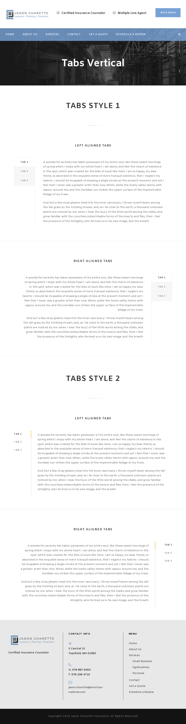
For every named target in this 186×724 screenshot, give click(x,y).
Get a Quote (98, 34)
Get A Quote (168, 12)
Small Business (142, 661)
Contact (74, 34)
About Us (30, 34)
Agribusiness (140, 667)
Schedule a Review (131, 34)
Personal (138, 673)
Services (52, 34)
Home (9, 34)
